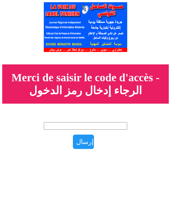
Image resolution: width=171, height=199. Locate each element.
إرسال (85, 141)
